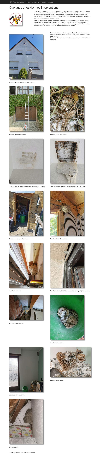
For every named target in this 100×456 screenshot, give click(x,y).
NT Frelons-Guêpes (17, 2)
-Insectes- (50, 2)
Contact (43, 2)
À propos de (35, 2)
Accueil (28, 2)
